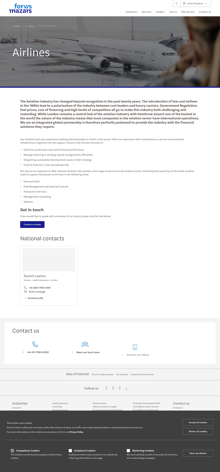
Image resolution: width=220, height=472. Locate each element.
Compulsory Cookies (28, 450)
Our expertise (122, 374)
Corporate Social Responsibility (146, 403)
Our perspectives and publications (107, 409)
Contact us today (32, 224)
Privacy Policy (76, 431)
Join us (173, 11)
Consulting (57, 406)
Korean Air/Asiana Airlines (142, 374)
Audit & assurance (60, 403)
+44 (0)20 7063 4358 (37, 288)
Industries (131, 11)
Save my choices (198, 453)
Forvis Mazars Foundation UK (145, 409)
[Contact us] (35, 353)
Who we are (187, 11)
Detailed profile (33, 299)
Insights (160, 11)
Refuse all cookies (198, 431)
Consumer (29, 24)
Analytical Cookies (84, 450)
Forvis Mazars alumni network (146, 406)
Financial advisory (60, 409)
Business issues (99, 403)
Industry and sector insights (105, 406)
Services (146, 11)
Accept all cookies (198, 422)
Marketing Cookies (143, 450)
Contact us (205, 11)
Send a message (34, 292)
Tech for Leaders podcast (102, 374)
